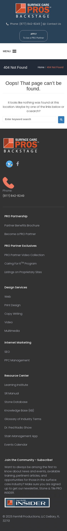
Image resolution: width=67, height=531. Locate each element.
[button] (7, 51)
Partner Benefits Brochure (21, 225)
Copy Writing (13, 314)
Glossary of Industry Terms (22, 419)
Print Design (12, 305)
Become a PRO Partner (20, 234)
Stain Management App (21, 436)
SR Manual (11, 393)
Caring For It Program (20, 263)
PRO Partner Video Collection (24, 255)
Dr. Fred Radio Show (18, 428)
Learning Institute (16, 385)
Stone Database (16, 402)
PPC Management (17, 360)
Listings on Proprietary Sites (23, 272)
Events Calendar (15, 445)
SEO (7, 352)
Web (7, 297)
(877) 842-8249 (13, 196)
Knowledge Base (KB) (19, 410)
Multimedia (12, 331)
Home (41, 67)
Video (8, 322)
